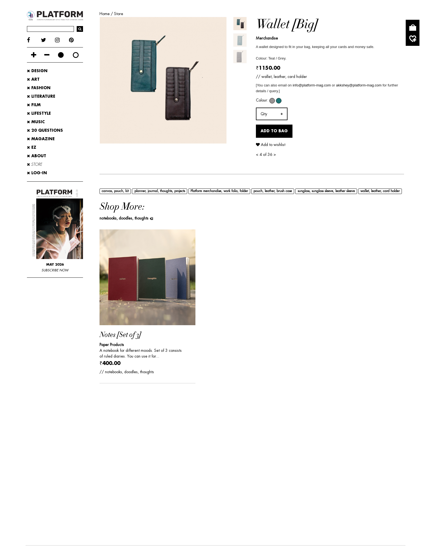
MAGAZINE (41, 139)
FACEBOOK (38, 492)
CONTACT (97, 429)
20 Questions (45, 131)
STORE (34, 165)
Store (118, 14)
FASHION (81, 461)
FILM (140, 461)
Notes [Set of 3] (120, 335)
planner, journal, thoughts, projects (159, 191)
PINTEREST (139, 492)
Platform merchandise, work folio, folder (219, 191)
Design (37, 71)
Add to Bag (274, 131)
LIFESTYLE (164, 461)
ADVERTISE (64, 429)
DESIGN (35, 461)
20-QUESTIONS (51, 470)
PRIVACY (296, 429)
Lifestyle (39, 114)
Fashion (39, 88)
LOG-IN (37, 173)
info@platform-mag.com (312, 85)
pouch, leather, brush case (272, 191)
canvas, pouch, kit (115, 191)
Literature (41, 97)
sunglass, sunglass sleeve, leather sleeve (326, 191)
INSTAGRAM (104, 492)
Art (33, 80)
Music (36, 122)
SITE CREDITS (330, 429)
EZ (31, 148)
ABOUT (36, 156)
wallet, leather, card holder (380, 191)
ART (57, 461)
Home (105, 14)
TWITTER (70, 492)
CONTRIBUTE (131, 429)
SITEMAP (364, 429)
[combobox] (272, 114)
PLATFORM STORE (176, 429)
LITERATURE (114, 461)
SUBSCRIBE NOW (55, 270)
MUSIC (191, 461)
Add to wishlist (270, 145)
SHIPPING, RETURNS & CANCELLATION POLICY (86, 437)
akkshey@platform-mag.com (359, 85)
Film (34, 105)
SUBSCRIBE (219, 429)
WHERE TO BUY (259, 429)
